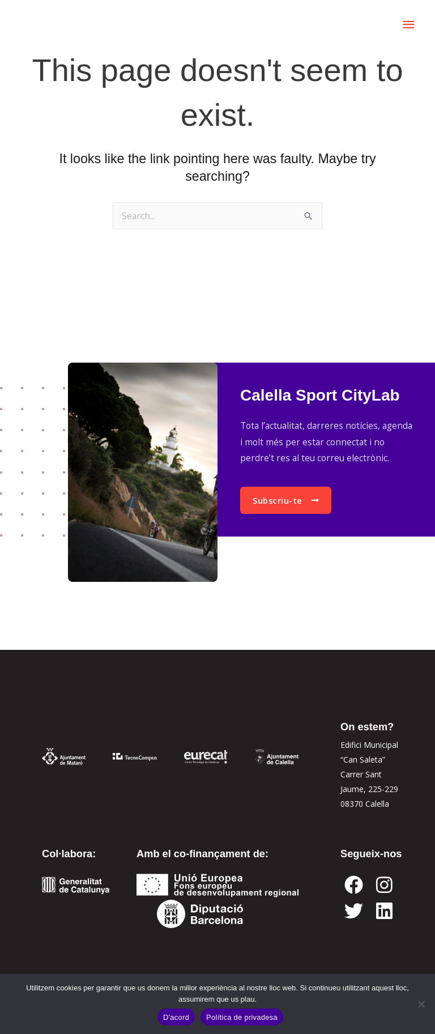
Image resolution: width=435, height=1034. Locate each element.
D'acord (176, 1017)
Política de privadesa (242, 1017)
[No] (421, 1004)
